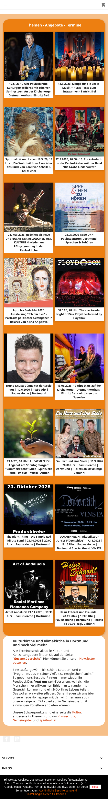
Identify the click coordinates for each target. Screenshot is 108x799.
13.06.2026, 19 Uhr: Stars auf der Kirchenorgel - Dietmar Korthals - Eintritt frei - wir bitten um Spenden (79, 391)
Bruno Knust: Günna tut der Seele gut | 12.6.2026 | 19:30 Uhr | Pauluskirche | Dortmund (28, 389)
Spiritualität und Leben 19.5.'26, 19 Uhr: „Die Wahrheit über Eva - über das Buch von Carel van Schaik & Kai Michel (28, 165)
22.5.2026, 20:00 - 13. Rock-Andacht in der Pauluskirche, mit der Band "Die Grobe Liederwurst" (79, 163)
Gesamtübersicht (27, 658)
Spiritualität (48, 720)
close (95, 786)
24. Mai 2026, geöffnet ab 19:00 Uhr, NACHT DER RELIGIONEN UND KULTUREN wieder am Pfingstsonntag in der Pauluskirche (28, 242)
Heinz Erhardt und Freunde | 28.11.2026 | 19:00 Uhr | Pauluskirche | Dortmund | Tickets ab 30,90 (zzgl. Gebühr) (79, 618)
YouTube (17, 739)
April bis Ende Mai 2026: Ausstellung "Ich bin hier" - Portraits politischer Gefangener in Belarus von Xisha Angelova (28, 316)
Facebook (6, 739)
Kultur (76, 712)
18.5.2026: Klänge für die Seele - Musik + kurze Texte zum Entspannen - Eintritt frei (79, 87)
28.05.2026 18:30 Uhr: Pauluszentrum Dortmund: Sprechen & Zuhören (79, 238)
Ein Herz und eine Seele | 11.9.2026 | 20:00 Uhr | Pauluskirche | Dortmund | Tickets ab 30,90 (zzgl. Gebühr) (79, 467)
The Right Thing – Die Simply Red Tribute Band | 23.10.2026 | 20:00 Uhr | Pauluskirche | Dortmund (28, 540)
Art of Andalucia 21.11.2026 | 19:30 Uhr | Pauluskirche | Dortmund (28, 614)
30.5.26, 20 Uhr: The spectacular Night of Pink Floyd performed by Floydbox (79, 314)
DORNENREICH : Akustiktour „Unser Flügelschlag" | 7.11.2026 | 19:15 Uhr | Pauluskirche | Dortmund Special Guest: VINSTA (79, 542)
